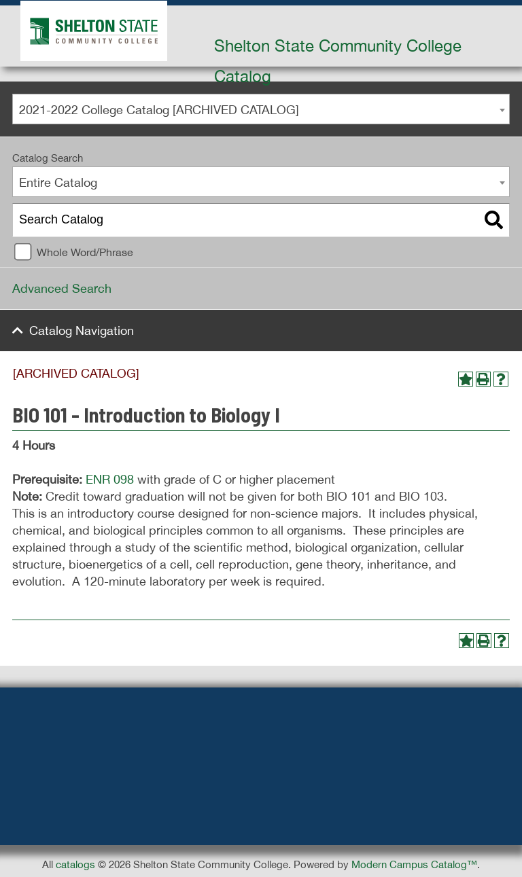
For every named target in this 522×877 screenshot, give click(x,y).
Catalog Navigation (81, 330)
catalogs (75, 864)
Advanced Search (61, 288)
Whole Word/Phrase (85, 252)
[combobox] (261, 109)
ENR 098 (110, 479)
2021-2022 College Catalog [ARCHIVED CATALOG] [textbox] (159, 110)
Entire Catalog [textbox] (58, 182)
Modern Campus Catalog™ (414, 864)
